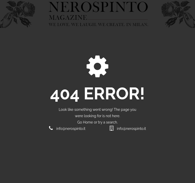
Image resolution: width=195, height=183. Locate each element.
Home (88, 122)
